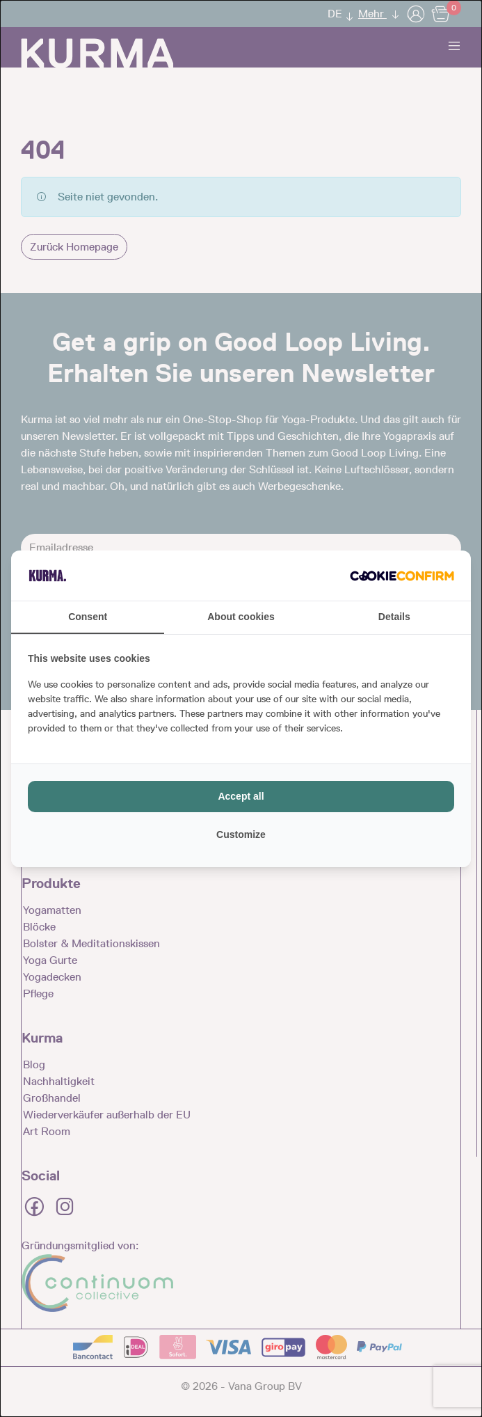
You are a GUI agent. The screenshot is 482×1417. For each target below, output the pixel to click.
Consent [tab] (87, 616)
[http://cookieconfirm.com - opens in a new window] (402, 575)
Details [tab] (394, 616)
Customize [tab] (241, 834)
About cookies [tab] (240, 616)
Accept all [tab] (241, 796)
